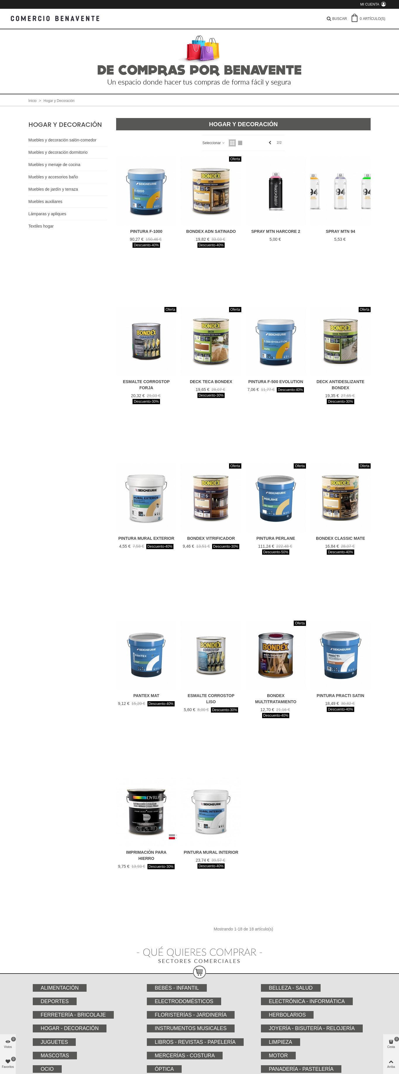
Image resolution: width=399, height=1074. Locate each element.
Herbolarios (287, 1015)
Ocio (47, 1069)
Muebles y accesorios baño (53, 177)
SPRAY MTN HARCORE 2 (275, 231)
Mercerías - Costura (185, 1055)
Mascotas (55, 1055)
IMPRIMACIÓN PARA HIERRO (146, 855)
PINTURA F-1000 (146, 231)
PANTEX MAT (146, 695)
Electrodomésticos (184, 1001)
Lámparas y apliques (47, 213)
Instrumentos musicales (191, 1028)
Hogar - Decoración (70, 1028)
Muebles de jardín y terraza (53, 189)
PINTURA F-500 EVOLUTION (275, 381)
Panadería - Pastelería (301, 1069)
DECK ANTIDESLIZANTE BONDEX (340, 384)
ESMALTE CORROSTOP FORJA (146, 384)
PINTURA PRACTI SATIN (340, 695)
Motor (278, 1055)
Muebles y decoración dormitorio (57, 152)
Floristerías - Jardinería (191, 1015)
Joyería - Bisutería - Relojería (312, 1028)
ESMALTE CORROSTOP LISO (211, 698)
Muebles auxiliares (45, 201)
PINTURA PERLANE (275, 538)
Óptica (164, 1069)
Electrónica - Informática (307, 1001)
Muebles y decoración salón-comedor (62, 140)
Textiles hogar (41, 226)
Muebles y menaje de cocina (54, 164)
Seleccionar (213, 143)
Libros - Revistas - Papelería (195, 1042)
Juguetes (54, 1042)
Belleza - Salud (291, 988)
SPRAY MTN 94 (340, 231)
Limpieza (280, 1042)
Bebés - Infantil (177, 988)
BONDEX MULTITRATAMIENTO (275, 698)
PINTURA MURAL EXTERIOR (146, 538)
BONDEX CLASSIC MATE (340, 538)
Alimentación (60, 988)
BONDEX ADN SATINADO (211, 231)
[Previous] (270, 143)
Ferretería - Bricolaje (73, 1015)
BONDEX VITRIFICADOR (211, 538)
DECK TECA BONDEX (211, 381)
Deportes (55, 1001)
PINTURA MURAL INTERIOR (211, 852)
